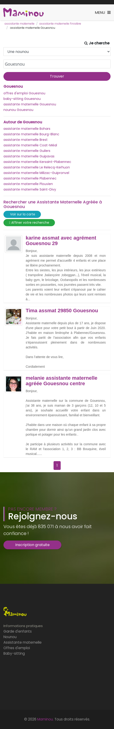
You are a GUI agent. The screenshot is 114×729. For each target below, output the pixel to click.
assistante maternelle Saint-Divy (29, 189)
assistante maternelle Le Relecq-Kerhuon (36, 167)
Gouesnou (13, 86)
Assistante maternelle (22, 642)
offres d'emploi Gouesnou (24, 93)
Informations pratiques (23, 625)
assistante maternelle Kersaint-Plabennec (37, 161)
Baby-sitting (14, 653)
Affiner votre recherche (29, 222)
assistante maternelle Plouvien (28, 184)
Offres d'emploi (16, 647)
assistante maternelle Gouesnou (29, 104)
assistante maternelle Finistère (60, 24)
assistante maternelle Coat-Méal (30, 145)
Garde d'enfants (17, 631)
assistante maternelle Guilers (26, 150)
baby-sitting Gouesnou (22, 98)
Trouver (57, 76)
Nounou (10, 636)
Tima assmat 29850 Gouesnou (62, 310)
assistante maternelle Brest (25, 139)
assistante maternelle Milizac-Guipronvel (36, 173)
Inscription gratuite (32, 544)
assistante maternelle (19, 24)
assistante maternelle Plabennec (30, 178)
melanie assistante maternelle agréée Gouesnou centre (61, 380)
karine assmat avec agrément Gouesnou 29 (61, 240)
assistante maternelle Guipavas (28, 156)
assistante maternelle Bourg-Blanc (31, 134)
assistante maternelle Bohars (26, 128)
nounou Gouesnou (18, 109)
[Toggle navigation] (103, 12)
